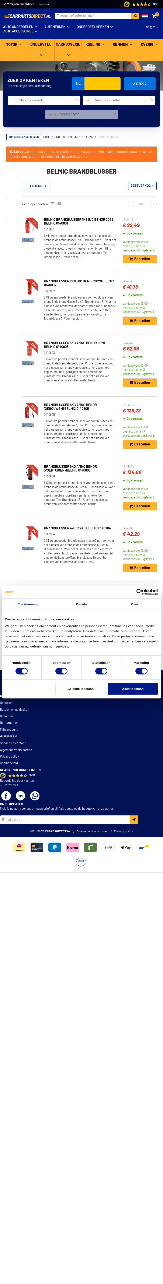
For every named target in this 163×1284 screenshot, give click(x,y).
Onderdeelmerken (93, 27)
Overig (147, 45)
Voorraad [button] (18, 203)
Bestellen (6, 1120)
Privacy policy (9, 1174)
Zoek (140, 83)
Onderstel (40, 44)
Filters (84, 186)
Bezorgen (6, 1134)
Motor (12, 45)
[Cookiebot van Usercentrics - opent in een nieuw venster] (139, 592)
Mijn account (9, 1147)
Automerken (55, 27)
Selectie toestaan (81, 689)
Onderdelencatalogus (24, 137)
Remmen (121, 45)
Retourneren (8, 1140)
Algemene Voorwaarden (92, 1249)
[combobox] (49, 100)
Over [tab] (134, 604)
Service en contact (13, 1161)
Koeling (93, 45)
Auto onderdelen (18, 27)
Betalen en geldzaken (14, 1127)
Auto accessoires (18, 31)
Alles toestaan (133, 689)
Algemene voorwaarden (16, 1167)
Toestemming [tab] (28, 604)
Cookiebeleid (9, 1181)
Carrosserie (68, 44)
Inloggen (150, 27)
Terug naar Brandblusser (28, 184)
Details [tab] (81, 604)
